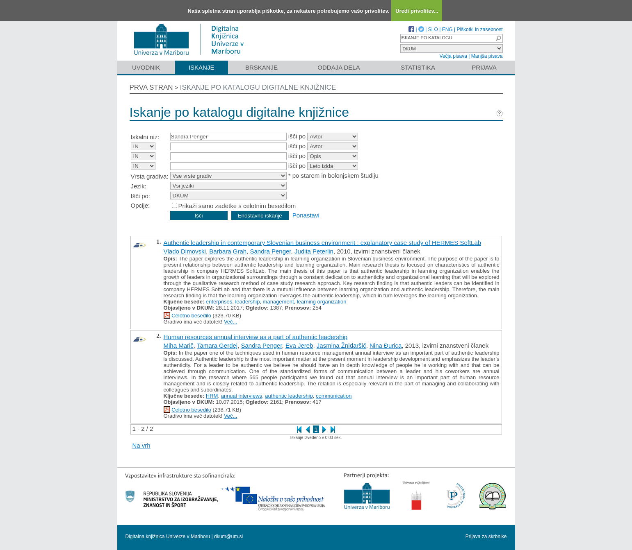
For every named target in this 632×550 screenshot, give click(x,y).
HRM (212, 396)
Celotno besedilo (191, 315)
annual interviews (241, 396)
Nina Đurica (386, 345)
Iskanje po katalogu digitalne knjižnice (258, 87)
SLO (433, 29)
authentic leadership (289, 396)
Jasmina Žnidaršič (341, 345)
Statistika (418, 67)
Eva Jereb (299, 345)
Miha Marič (179, 345)
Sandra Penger (270, 251)
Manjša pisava (487, 56)
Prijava (484, 67)
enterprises (219, 302)
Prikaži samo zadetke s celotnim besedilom (237, 205)
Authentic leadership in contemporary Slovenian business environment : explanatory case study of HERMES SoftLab (322, 242)
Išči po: (141, 195)
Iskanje (201, 67)
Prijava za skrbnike (486, 536)
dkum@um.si (228, 536)
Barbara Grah (227, 251)
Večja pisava (453, 56)
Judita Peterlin (313, 251)
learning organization (322, 302)
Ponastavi (305, 215)
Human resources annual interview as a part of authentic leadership (256, 336)
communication (333, 396)
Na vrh (141, 445)
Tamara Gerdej (217, 345)
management (278, 302)
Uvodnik (146, 67)
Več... (230, 322)
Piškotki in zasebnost (479, 29)
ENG (447, 29)
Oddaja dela (338, 67)
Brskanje (261, 67)
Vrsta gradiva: (150, 176)
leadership (247, 302)
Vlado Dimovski (185, 251)
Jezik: (138, 186)
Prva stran (151, 87)
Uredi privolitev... (416, 11)
